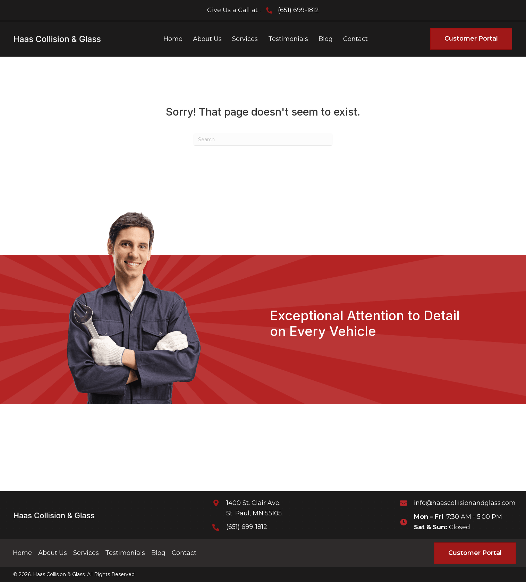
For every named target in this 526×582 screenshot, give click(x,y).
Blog (158, 553)
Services (86, 553)
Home (22, 553)
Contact (184, 553)
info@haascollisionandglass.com (465, 503)
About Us (52, 553)
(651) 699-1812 (298, 10)
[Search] (263, 140)
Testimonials (125, 553)
